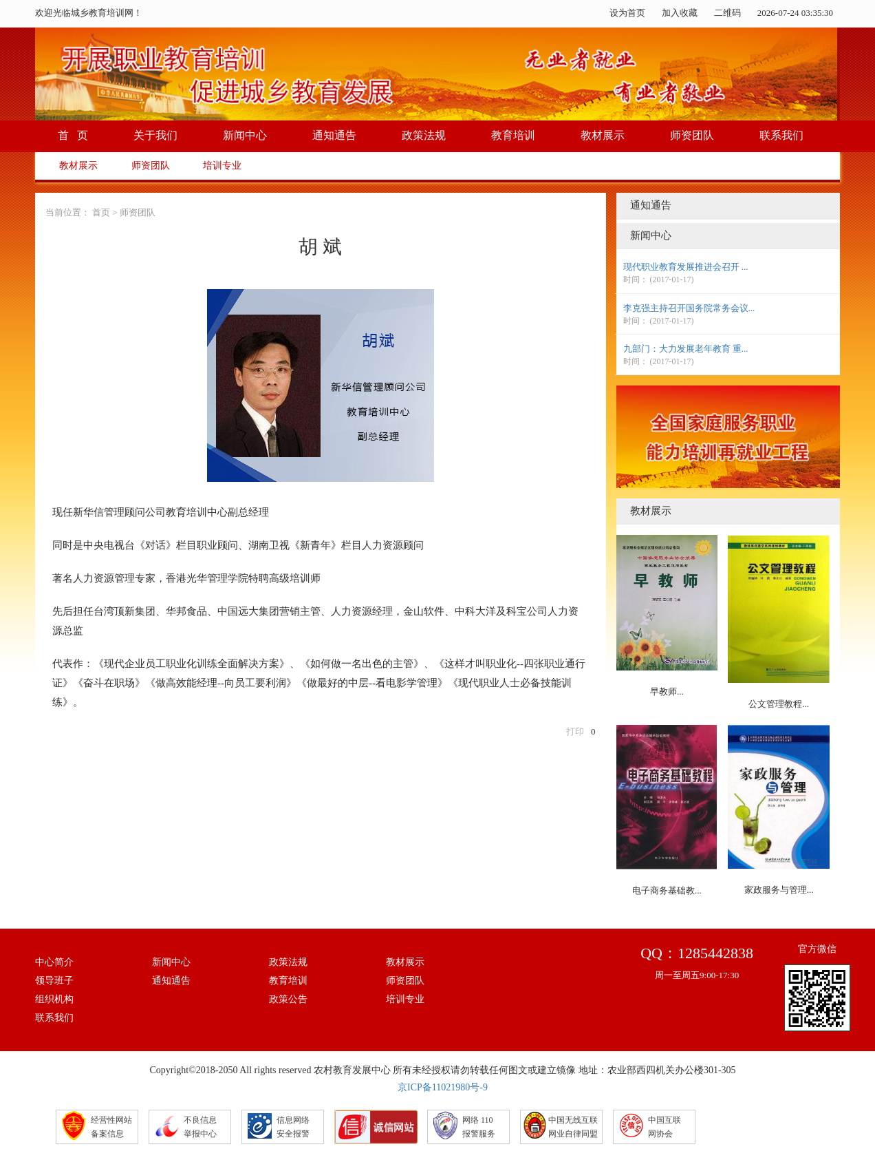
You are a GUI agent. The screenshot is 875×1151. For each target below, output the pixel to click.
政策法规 (424, 135)
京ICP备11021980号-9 (443, 1087)
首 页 (73, 135)
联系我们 (781, 135)
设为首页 (627, 13)
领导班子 (54, 980)
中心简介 (54, 962)
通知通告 (334, 135)
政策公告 (288, 999)
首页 (101, 212)
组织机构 (54, 999)
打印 (575, 731)
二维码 (727, 13)
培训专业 (222, 165)
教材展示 (603, 135)
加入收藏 (680, 13)
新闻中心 (245, 135)
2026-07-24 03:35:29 (795, 13)
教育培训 (513, 135)
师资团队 (692, 135)
